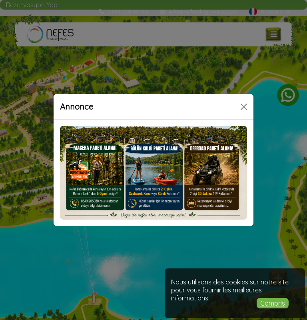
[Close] (243, 106)
